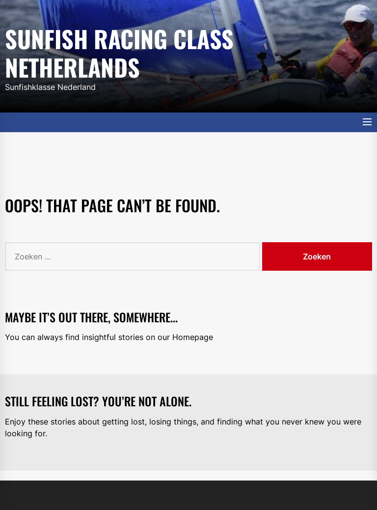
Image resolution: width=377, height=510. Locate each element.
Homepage (192, 337)
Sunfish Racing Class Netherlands (119, 51)
